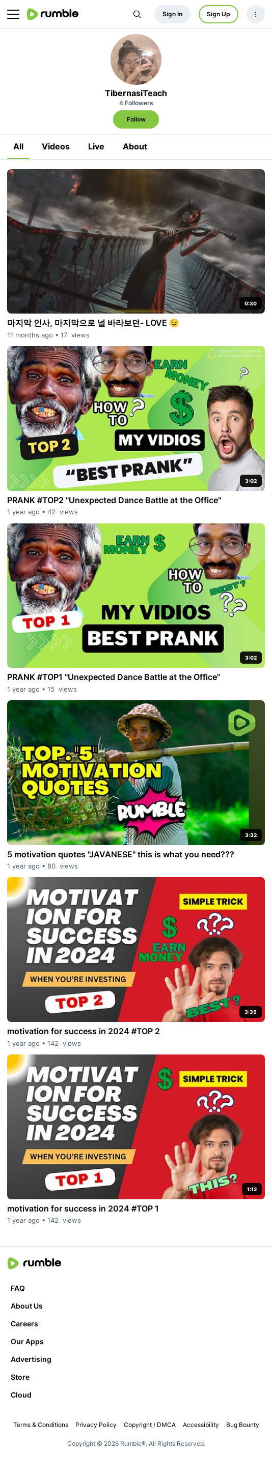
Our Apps (27, 1341)
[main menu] (13, 14)
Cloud (21, 1394)
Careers (24, 1323)
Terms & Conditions (40, 1425)
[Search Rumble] (137, 14)
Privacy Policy (96, 1425)
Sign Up (218, 14)
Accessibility (201, 1425)
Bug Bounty (242, 1425)
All (18, 146)
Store (20, 1377)
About (135, 146)
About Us (27, 1305)
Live (96, 146)
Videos (56, 146)
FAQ (18, 1288)
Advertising (31, 1359)
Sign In (172, 14)
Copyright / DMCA (150, 1425)
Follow (136, 119)
